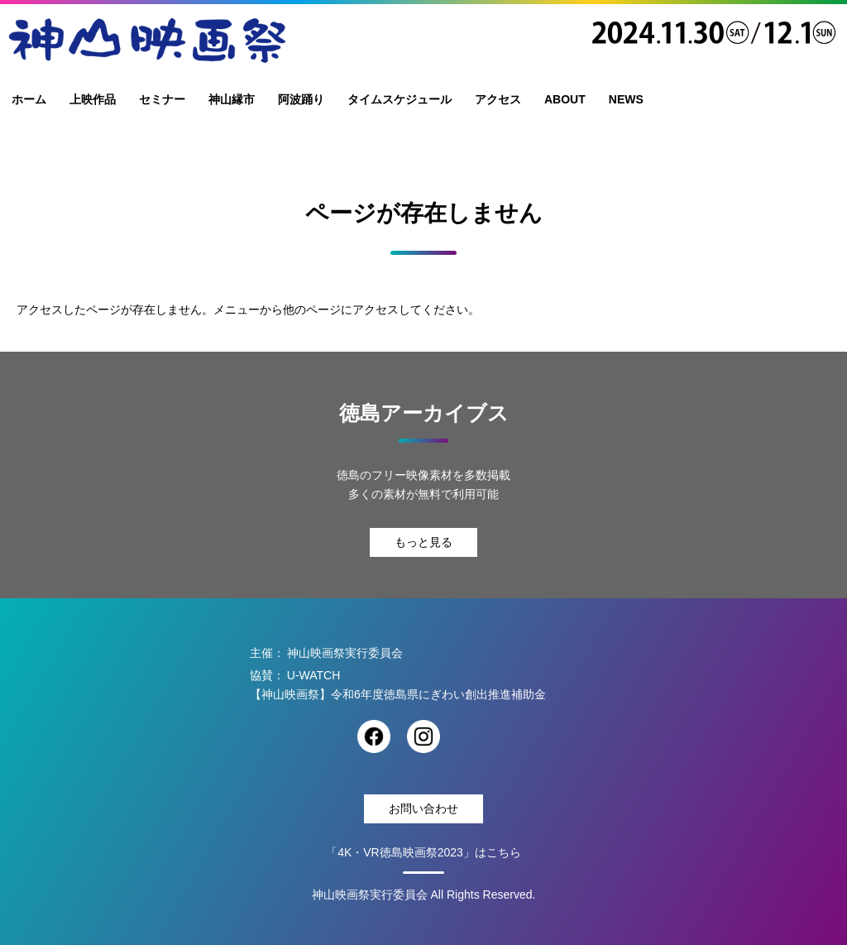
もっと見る (423, 542)
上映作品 (92, 99)
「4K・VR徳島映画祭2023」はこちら (423, 852)
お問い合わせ (423, 808)
